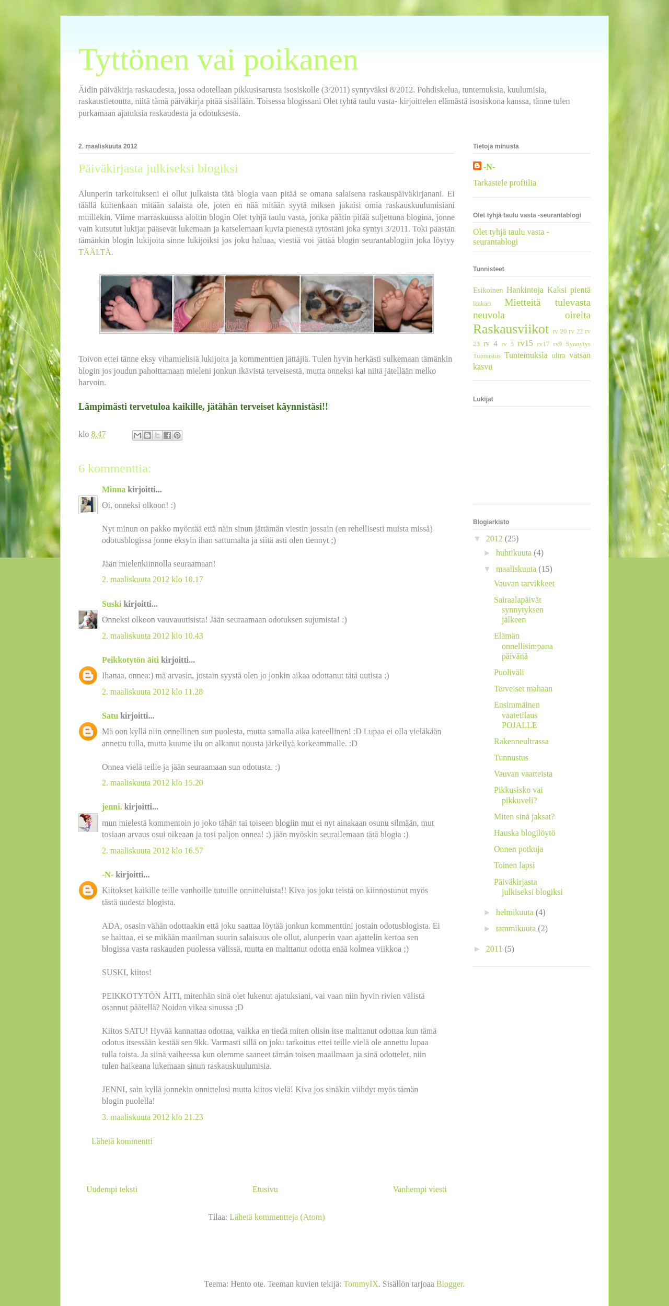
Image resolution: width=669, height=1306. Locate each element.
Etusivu (265, 1189)
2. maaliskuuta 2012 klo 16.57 (152, 850)
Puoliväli (509, 672)
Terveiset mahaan (523, 688)
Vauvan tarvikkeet (524, 583)
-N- (107, 874)
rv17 (543, 344)
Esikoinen (488, 290)
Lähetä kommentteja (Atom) (277, 1216)
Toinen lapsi (514, 865)
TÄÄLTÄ (94, 252)
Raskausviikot (511, 329)
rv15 (525, 343)
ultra (558, 355)
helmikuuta (516, 912)
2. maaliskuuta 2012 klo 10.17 (152, 579)
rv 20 (559, 331)
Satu (110, 715)
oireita (578, 314)
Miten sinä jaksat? (524, 816)
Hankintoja (525, 289)
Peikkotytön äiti (130, 659)
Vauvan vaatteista (523, 773)
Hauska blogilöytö (525, 832)
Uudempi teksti (111, 1189)
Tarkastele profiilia (504, 182)
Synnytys (578, 344)
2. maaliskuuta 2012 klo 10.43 (152, 635)
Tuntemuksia (526, 355)
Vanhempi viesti (420, 1189)
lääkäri (482, 303)
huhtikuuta (515, 552)
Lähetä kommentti (122, 1141)
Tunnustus (487, 356)
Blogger (449, 1283)
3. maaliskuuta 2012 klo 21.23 (152, 1117)
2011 (495, 948)
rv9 (557, 344)
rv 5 (507, 344)
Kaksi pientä (569, 289)
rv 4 (490, 343)
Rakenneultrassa (521, 741)
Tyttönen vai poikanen (218, 59)
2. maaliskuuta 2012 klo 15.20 (152, 782)
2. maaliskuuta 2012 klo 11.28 (152, 691)
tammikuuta (517, 928)
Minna (113, 489)
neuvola (489, 314)
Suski (111, 603)
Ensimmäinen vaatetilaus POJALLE (517, 714)
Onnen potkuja (519, 849)
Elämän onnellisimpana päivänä (523, 645)
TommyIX (360, 1283)
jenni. (112, 806)
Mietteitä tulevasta (547, 302)
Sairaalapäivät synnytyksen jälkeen (519, 609)
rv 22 (576, 331)
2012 (495, 538)
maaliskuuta (517, 568)
